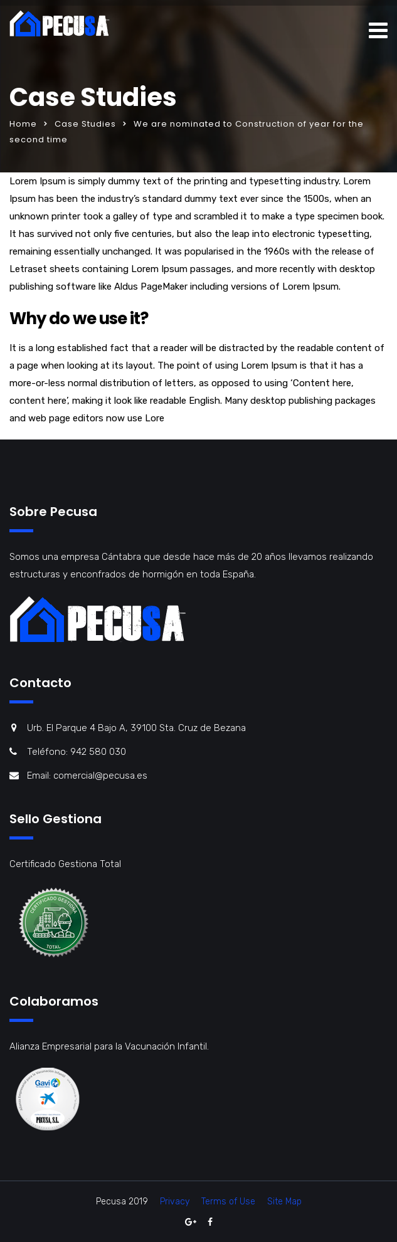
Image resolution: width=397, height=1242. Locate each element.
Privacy (174, 1201)
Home (23, 124)
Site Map (284, 1201)
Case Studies (85, 124)
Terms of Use (228, 1201)
